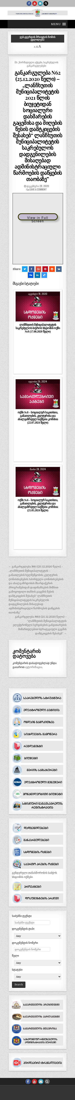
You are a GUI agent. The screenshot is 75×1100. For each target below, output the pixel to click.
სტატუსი (17, 969)
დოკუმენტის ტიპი (23, 928)
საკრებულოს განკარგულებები (42, 63)
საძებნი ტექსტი (22, 915)
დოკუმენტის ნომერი (25, 942)
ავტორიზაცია (33, 667)
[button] (56, 24)
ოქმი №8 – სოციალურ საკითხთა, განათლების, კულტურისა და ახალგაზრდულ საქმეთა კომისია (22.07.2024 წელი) (38, 417)
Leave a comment (38, 189)
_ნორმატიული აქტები (30, 62)
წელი (15, 955)
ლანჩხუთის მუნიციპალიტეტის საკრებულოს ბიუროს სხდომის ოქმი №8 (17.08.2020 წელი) (38, 328)
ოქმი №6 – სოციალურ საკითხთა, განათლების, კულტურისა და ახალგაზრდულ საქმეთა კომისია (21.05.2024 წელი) (38, 505)
